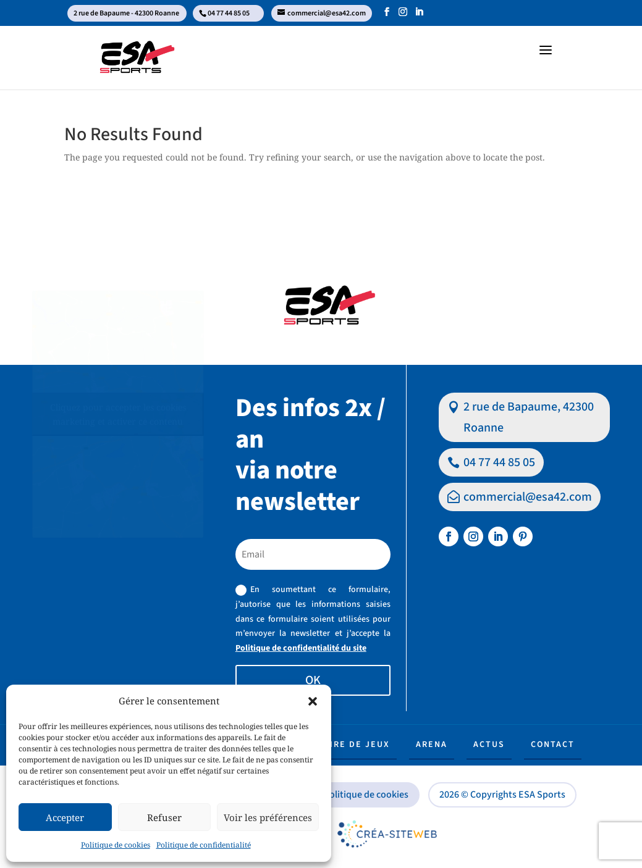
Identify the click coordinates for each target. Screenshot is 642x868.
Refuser (164, 817)
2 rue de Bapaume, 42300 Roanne (528, 417)
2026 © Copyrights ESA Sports (502, 794)
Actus (489, 744)
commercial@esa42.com (527, 497)
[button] (312, 701)
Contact (553, 744)
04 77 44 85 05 (499, 462)
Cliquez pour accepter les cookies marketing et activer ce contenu (118, 414)
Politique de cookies (115, 845)
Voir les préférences (268, 817)
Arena (431, 744)
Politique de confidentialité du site (300, 648)
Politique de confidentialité (203, 845)
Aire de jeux (357, 744)
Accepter (65, 817)
